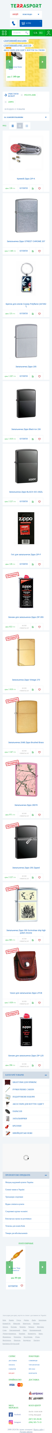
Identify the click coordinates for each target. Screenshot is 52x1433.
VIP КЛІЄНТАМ (34, 1365)
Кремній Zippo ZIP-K (26, 179)
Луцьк (37, 1337)
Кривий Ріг (6, 1324)
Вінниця (36, 1324)
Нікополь (17, 1340)
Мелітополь (7, 1340)
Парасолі (13, 1111)
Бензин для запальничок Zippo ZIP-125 (26, 1056)
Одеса (19, 1320)
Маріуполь (27, 1324)
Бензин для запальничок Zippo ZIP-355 (26, 617)
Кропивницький (35, 1330)
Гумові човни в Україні (14, 1190)
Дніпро (26, 1320)
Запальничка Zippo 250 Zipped (26, 868)
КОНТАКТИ (33, 1373)
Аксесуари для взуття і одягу (24, 1104)
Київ (4, 1320)
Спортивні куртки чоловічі (16, 1211)
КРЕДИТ (12, 1373)
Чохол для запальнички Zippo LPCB (26, 993)
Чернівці (22, 1334)
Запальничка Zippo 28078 (26, 805)
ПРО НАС (32, 1369)
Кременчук (32, 1334)
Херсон (5, 1327)
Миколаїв (16, 1324)
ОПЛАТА (12, 1365)
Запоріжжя (42, 1320)
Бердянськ (27, 1340)
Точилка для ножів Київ (15, 1226)
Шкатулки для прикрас (20, 1082)
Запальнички (15, 1118)
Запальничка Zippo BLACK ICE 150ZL (26, 492)
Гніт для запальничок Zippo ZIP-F (26, 554)
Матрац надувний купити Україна (19, 1182)
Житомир (40, 1327)
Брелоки (12, 1126)
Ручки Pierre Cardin (19, 1089)
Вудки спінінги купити (14, 1204)
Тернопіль (17, 1337)
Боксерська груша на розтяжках (18, 1219)
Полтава (14, 1327)
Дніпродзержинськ (9, 1334)
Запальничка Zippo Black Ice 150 (26, 429)
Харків (11, 1320)
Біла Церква (28, 1337)
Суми (5, 1330)
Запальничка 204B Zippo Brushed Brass (26, 742)
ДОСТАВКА (13, 1360)
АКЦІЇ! (15, 14)
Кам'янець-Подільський (11, 1344)
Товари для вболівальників (16, 1233)
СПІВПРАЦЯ (33, 1360)
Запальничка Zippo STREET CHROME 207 (26, 241)
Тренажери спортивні (14, 1197)
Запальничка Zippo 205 (26, 366)
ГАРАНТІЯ (12, 1369)
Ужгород (36, 1340)
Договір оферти (26, 1432)
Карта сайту (39, 1430)
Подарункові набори (19, 1097)
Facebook (15, 1414)
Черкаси (31, 1327)
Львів (33, 1320)
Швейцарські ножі (18, 1133)
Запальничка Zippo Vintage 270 (26, 680)
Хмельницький (14, 1330)
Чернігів (23, 1327)
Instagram (15, 1422)
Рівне (25, 1330)
